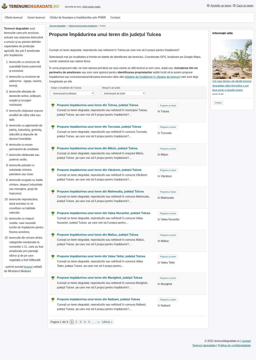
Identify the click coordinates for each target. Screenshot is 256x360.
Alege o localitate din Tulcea (66, 87)
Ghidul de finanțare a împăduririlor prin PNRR (78, 17)
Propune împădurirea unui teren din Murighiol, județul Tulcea (99, 277)
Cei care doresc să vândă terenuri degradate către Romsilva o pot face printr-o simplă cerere (231, 85)
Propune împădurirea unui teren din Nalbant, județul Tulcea (98, 299)
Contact (115, 17)
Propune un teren (168, 105)
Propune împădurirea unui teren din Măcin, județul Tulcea (97, 148)
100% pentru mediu (91, 7)
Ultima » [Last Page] (107, 321)
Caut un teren (245, 5)
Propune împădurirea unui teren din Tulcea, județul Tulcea (97, 105)
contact (246, 340)
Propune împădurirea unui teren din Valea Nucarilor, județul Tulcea (103, 213)
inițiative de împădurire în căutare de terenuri (152, 76)
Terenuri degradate (204, 345)
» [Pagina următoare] (98, 321)
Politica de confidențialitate (234, 345)
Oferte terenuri (14, 17)
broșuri (28, 266)
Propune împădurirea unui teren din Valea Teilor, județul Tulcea (101, 256)
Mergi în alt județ (111, 87)
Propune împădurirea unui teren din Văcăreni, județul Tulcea (99, 170)
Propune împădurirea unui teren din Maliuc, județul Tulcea (97, 234)
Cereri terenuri (36, 17)
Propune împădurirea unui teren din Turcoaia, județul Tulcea (99, 126)
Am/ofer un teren (220, 5)
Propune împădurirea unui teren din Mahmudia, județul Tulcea (100, 191)
